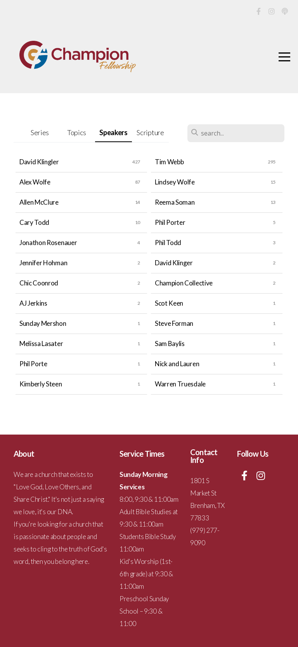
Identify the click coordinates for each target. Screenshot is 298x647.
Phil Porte (33, 364)
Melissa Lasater (41, 343)
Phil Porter (170, 222)
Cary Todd (34, 222)
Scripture (150, 132)
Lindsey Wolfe (175, 182)
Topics (76, 132)
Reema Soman (174, 202)
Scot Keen (169, 303)
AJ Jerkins (33, 303)
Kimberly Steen (40, 384)
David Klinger (174, 263)
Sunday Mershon (42, 323)
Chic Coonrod (38, 283)
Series (40, 132)
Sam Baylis (170, 343)
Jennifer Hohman (43, 263)
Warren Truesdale (180, 384)
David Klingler (39, 162)
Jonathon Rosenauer (48, 242)
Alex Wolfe (34, 182)
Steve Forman (174, 323)
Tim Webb (169, 162)
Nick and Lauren (177, 364)
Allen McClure (39, 202)
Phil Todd (168, 242)
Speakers (113, 132)
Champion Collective (184, 283)
